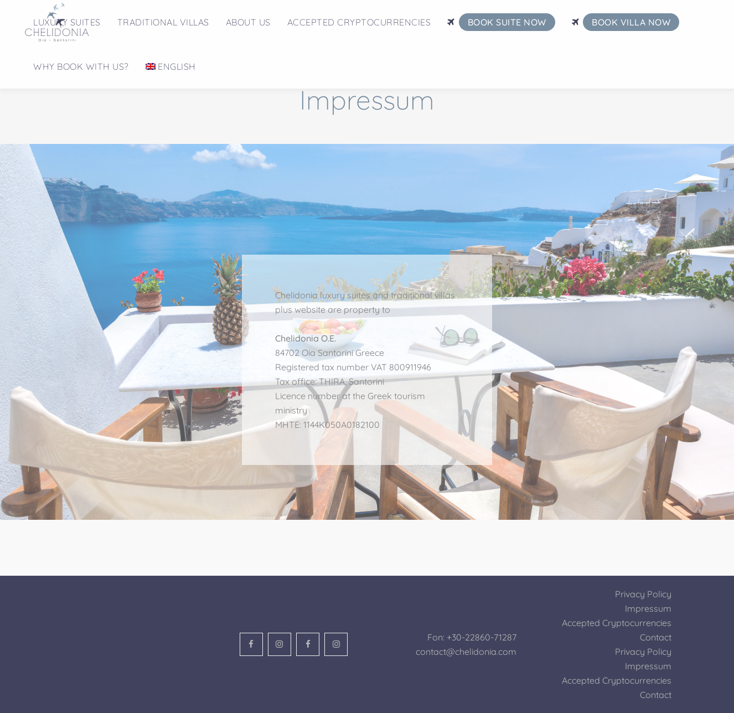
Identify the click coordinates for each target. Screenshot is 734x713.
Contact (655, 637)
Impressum (648, 608)
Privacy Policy (643, 594)
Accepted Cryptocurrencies (616, 622)
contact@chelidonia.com (466, 651)
